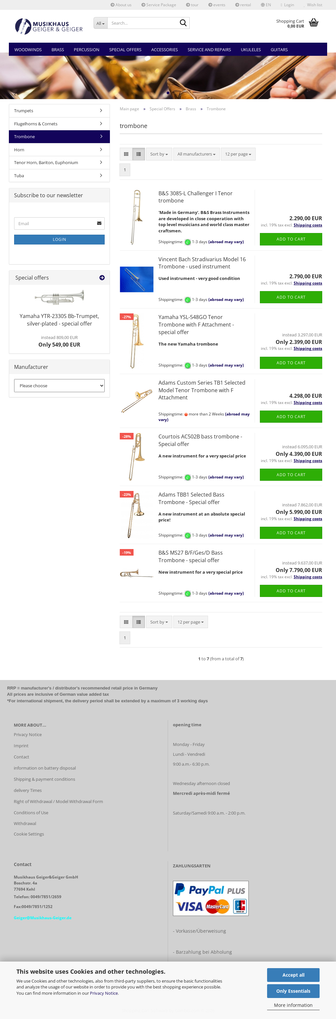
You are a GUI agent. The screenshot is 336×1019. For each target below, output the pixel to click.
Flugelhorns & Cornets (35, 124)
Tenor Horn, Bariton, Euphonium (46, 162)
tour (192, 5)
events (216, 5)
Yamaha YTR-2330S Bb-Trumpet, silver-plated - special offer (59, 319)
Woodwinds (28, 50)
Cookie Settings (29, 834)
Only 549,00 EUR (59, 341)
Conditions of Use (31, 813)
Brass (58, 50)
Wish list (313, 5)
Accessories (164, 50)
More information (293, 1005)
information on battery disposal (45, 768)
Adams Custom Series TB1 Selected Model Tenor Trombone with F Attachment (201, 390)
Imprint (21, 746)
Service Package (158, 5)
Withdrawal (25, 823)
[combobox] (159, 154)
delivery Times (28, 790)
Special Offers (125, 50)
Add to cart (291, 239)
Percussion (86, 50)
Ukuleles (251, 50)
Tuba (19, 176)
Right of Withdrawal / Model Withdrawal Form (58, 801)
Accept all (293, 975)
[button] (266, 5)
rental (243, 5)
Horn (19, 150)
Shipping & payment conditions (44, 779)
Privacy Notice (104, 993)
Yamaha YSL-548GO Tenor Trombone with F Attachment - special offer (196, 324)
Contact (21, 757)
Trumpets (23, 111)
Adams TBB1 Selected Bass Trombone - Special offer (191, 498)
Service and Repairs (209, 50)
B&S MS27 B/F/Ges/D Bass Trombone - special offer (190, 556)
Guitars (279, 50)
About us (121, 5)
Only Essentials (293, 991)
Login (59, 239)
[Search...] (101, 23)
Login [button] (287, 5)
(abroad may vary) (226, 241)
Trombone (24, 136)
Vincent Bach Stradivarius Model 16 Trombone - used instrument (202, 263)
